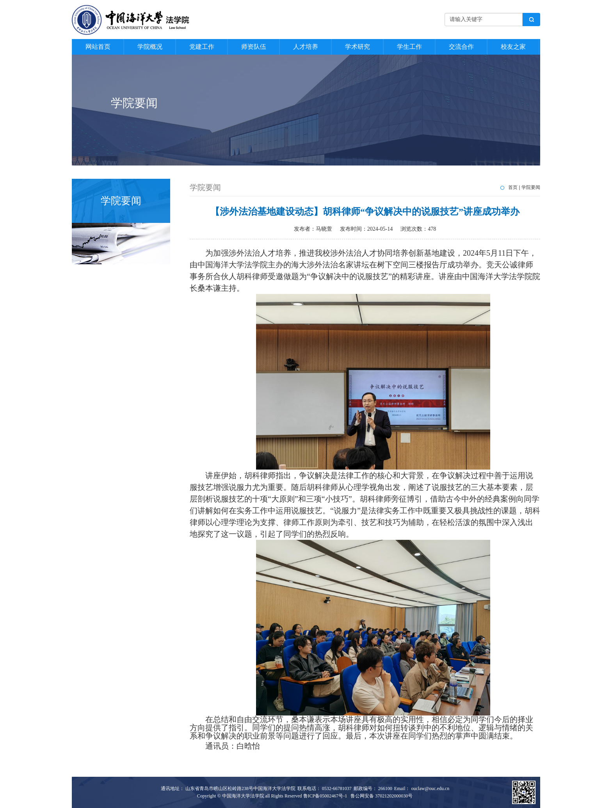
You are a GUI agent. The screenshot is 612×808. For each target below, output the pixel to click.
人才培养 (305, 46)
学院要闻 (530, 187)
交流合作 (461, 46)
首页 (513, 187)
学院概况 (149, 46)
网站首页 (97, 46)
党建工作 (201, 46)
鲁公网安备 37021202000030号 (381, 796)
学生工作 (409, 46)
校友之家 (513, 46)
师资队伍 (253, 46)
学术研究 (357, 46)
